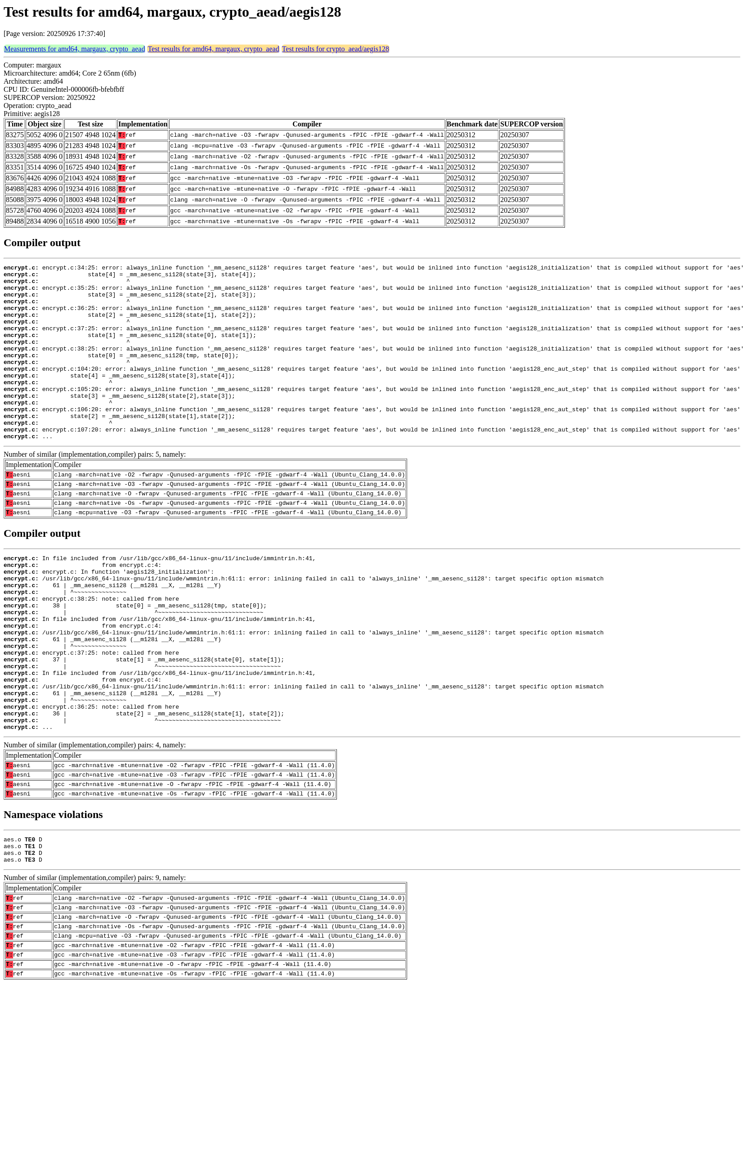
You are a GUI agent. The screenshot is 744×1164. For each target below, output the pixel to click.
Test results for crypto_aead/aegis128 (335, 49)
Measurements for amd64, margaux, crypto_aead (74, 49)
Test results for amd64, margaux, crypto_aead (213, 49)
